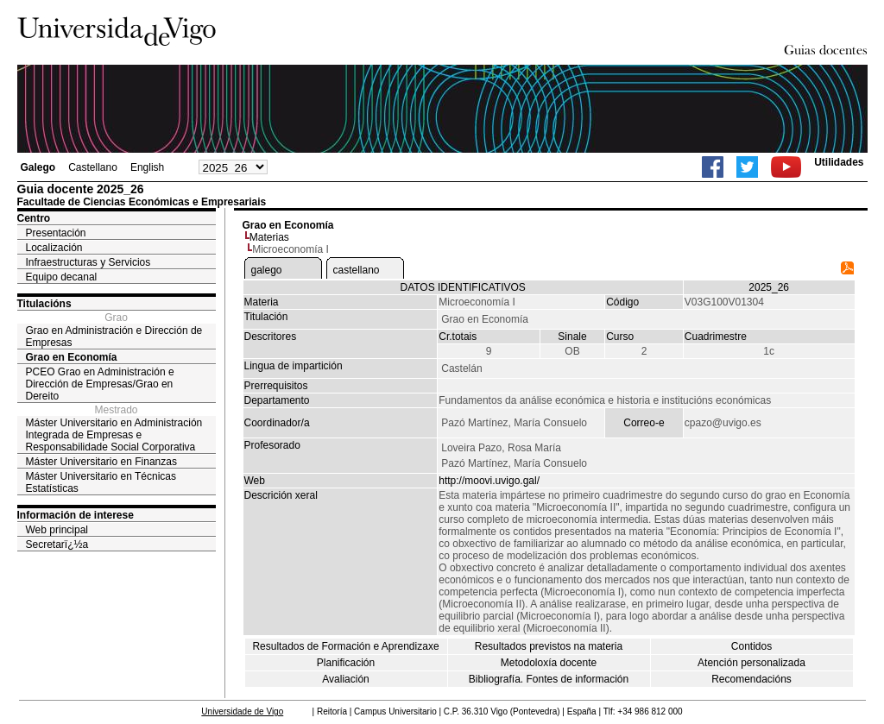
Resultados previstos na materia (548, 646)
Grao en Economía (71, 357)
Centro (34, 218)
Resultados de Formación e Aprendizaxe (345, 646)
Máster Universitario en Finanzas (101, 462)
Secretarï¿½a (57, 544)
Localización (54, 248)
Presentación (56, 233)
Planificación (346, 663)
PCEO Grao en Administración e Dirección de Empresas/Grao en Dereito (100, 384)
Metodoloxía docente (549, 663)
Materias (269, 237)
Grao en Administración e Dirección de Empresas (114, 336)
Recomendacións (751, 679)
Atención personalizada (751, 663)
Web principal (57, 530)
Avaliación (345, 679)
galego (266, 270)
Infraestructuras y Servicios (88, 262)
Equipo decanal (62, 277)
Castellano (92, 167)
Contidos (751, 646)
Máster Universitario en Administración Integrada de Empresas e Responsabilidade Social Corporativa (114, 435)
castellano (356, 270)
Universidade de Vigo (242, 711)
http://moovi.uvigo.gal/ (489, 481)
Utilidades (838, 162)
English (147, 167)
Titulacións (44, 304)
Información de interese (75, 515)
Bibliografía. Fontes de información (548, 679)
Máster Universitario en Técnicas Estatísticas (101, 482)
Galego (38, 167)
